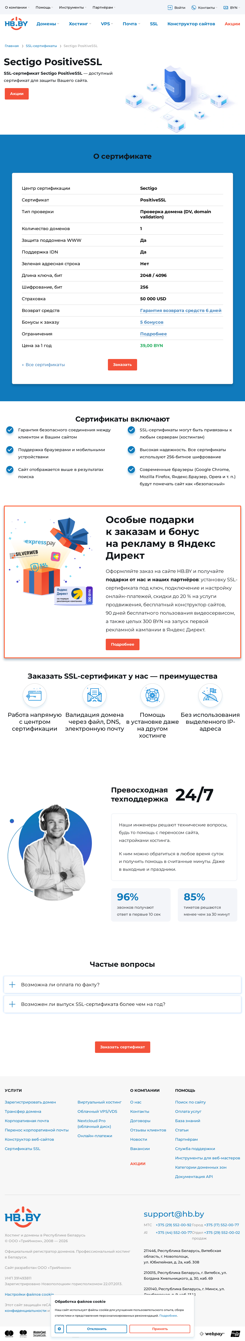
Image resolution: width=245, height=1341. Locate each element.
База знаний (187, 1121)
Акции (232, 23)
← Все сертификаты (43, 364)
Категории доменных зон (201, 1167)
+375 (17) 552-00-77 (221, 1225)
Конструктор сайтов (191, 23)
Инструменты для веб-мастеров (207, 1158)
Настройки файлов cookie (29, 1294)
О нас (135, 1102)
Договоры (140, 1121)
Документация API (194, 1176)
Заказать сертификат (122, 1047)
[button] (122, 984)
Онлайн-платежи (95, 1136)
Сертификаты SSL (22, 1148)
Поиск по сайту (190, 1102)
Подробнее (153, 334)
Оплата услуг (188, 1111)
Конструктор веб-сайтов (29, 1139)
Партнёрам (186, 1139)
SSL (154, 23)
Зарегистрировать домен (30, 1102)
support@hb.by (174, 1214)
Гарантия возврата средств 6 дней (181, 310)
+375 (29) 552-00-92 (173, 1225)
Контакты (139, 1111)
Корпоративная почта (27, 1121)
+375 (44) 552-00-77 (174, 1232)
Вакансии (140, 1148)
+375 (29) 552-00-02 (222, 1232)
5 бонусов (151, 322)
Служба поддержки (195, 1148)
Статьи (182, 1130)
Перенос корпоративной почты (37, 1130)
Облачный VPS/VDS (97, 1111)
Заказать (122, 364)
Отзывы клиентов (148, 1130)
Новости (138, 1139)
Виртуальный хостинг (100, 1102)
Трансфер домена (23, 1111)
